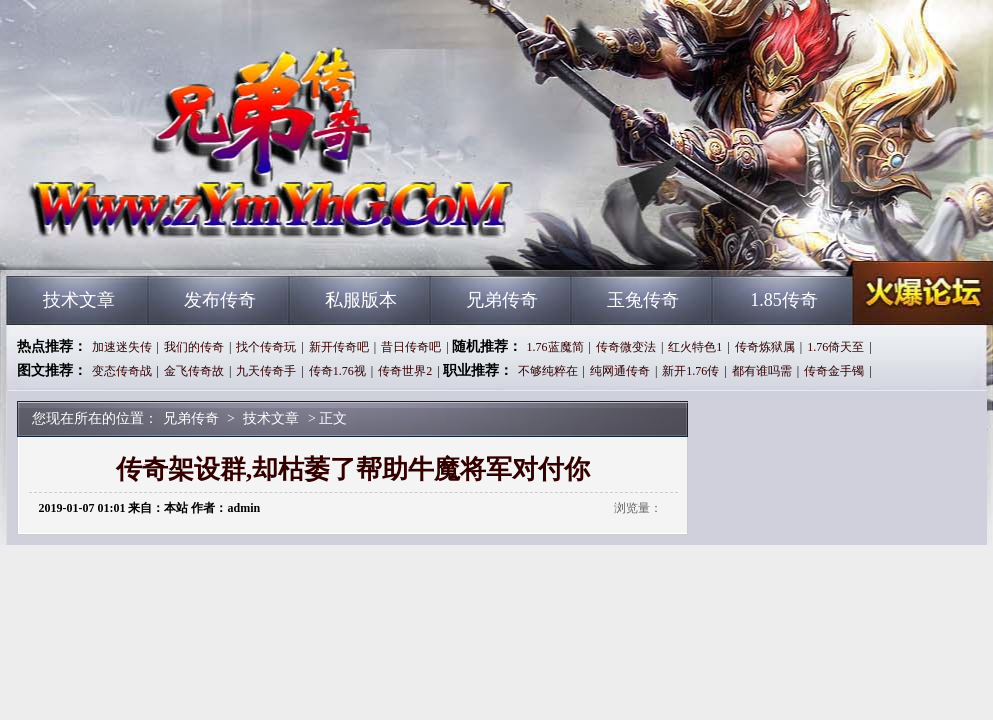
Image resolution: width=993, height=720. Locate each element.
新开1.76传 (690, 371)
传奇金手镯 (834, 371)
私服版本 (361, 300)
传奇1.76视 (337, 371)
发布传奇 (220, 300)
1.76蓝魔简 (555, 347)
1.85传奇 (784, 300)
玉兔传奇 (643, 300)
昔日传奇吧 (411, 347)
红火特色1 (695, 347)
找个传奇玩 (266, 347)
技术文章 (79, 300)
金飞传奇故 (194, 371)
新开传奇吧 (339, 347)
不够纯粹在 (548, 371)
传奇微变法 (626, 347)
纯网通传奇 (620, 371)
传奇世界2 (405, 371)
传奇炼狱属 (765, 347)
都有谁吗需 (762, 371)
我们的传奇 (194, 347)
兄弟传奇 (198, 240)
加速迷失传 (122, 347)
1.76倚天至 (835, 347)
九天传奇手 (266, 371)
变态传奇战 (122, 371)
